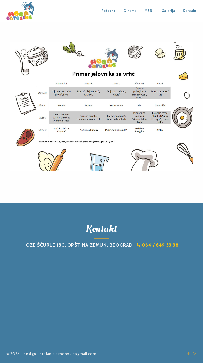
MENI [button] (149, 10)
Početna (108, 10)
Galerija (168, 10)
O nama (130, 10)
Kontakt (190, 10)
